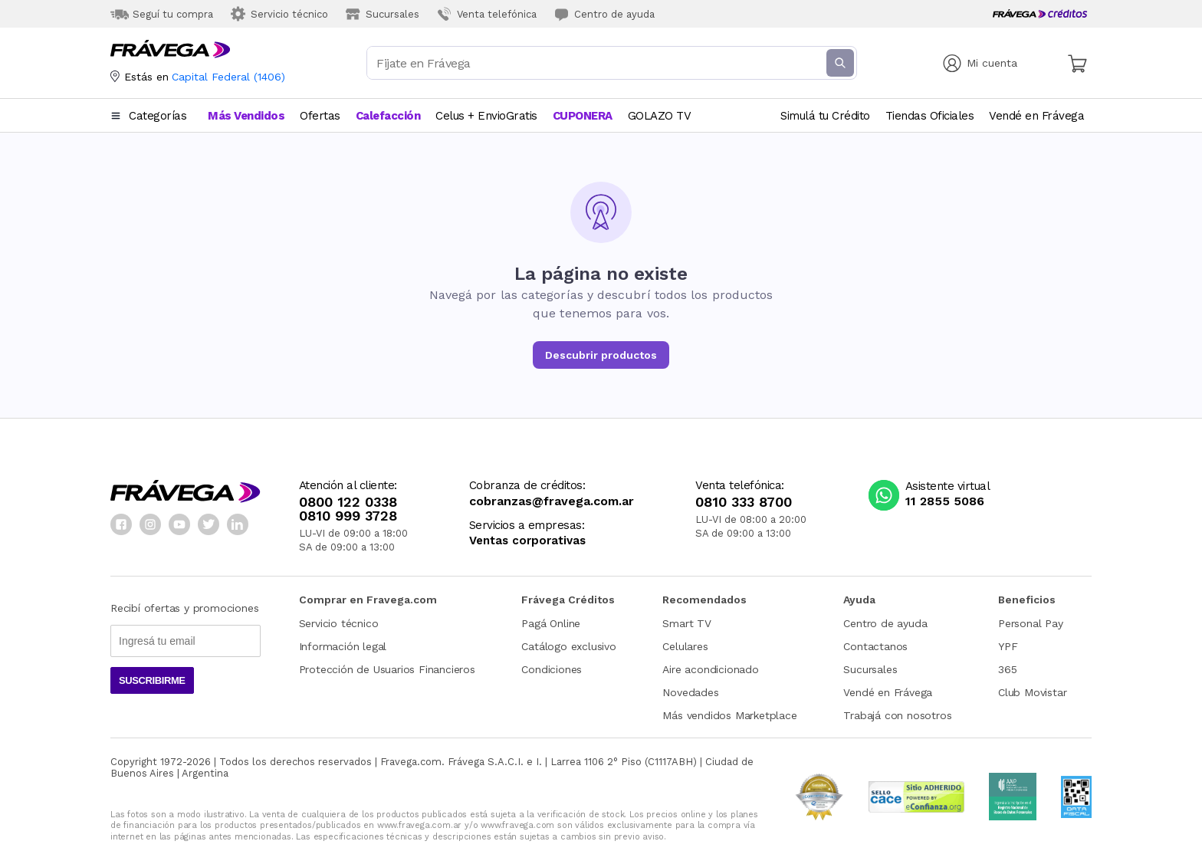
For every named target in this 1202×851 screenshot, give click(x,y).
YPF (1007, 646)
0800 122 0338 (348, 502)
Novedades (690, 692)
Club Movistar (1032, 692)
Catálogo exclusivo (568, 646)
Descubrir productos (601, 355)
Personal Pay (1030, 623)
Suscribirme (152, 680)
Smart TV (686, 623)
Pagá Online (550, 623)
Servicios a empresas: (527, 525)
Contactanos (875, 646)
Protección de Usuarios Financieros (387, 669)
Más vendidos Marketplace (729, 715)
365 (1007, 669)
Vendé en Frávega (887, 692)
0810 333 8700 (743, 502)
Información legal (343, 646)
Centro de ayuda (885, 623)
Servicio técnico (339, 623)
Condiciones (551, 669)
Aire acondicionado (710, 669)
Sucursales (870, 669)
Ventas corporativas (527, 541)
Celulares (685, 646)
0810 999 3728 (348, 516)
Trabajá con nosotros (897, 715)
